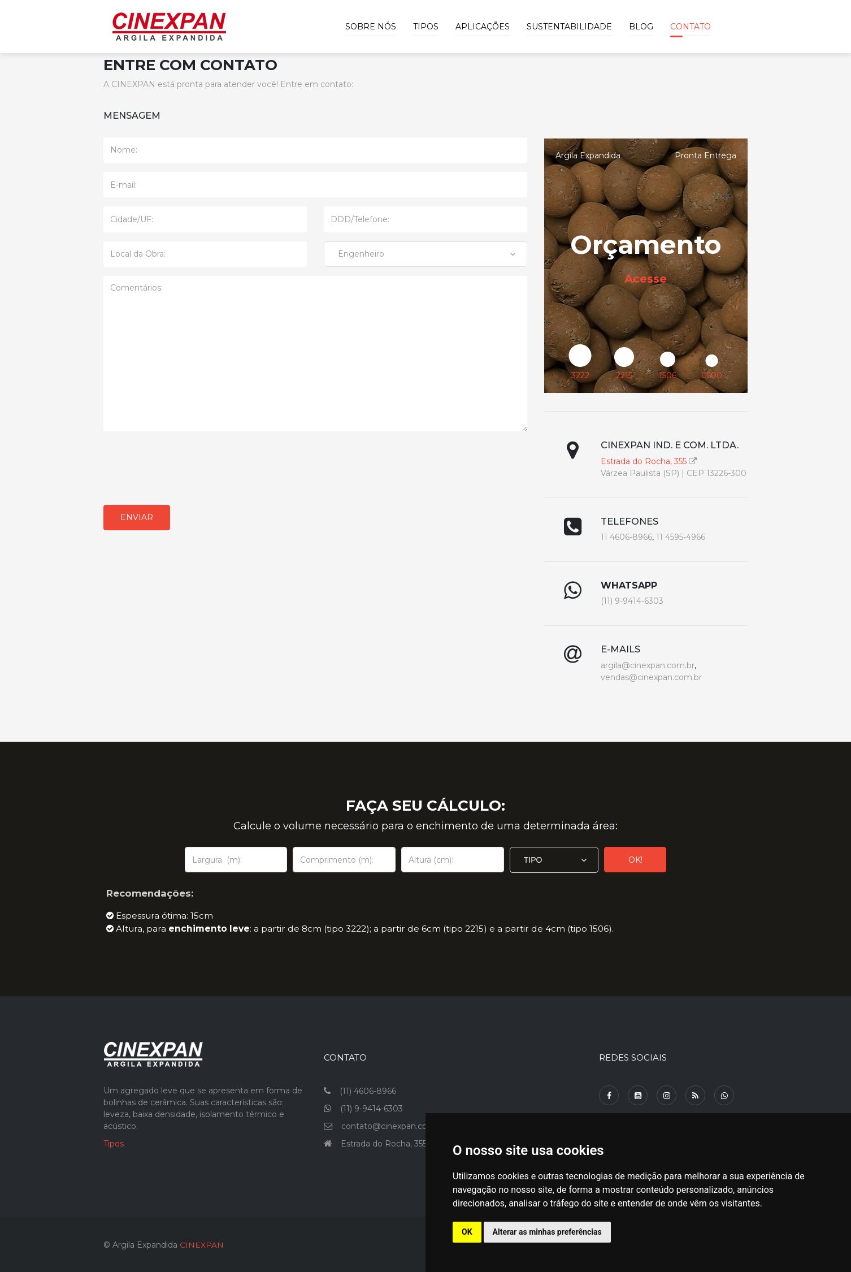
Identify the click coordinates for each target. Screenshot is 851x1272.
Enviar (136, 517)
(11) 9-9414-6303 (632, 601)
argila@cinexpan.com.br (647, 665)
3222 (580, 375)
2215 (624, 375)
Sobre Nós (370, 26)
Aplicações (482, 26)
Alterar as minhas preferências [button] (547, 1231)
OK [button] (467, 1231)
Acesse (645, 278)
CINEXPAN (202, 1243)
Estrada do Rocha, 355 (644, 461)
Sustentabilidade (569, 26)
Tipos (425, 26)
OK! (635, 858)
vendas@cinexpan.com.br (651, 677)
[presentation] (189, 468)
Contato (690, 26)
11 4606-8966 (626, 537)
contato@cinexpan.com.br (393, 1124)
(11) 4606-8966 (368, 1089)
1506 (667, 375)
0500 (711, 375)
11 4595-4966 (680, 537)
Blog (641, 26)
